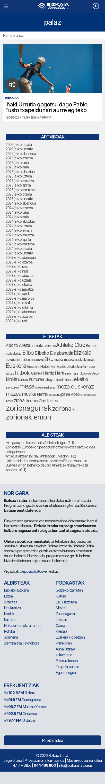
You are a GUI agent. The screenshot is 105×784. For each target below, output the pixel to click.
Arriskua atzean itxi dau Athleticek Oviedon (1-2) (41, 456)
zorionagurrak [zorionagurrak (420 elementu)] (28, 408)
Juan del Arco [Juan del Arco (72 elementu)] (89, 373)
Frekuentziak (21, 685)
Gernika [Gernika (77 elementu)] (36, 373)
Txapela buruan (67, 666)
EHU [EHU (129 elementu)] (49, 359)
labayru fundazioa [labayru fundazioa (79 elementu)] (58, 380)
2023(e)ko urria (17, 266)
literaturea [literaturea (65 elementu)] (12, 387)
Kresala (61, 631)
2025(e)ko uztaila (19, 176)
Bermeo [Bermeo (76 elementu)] (91, 346)
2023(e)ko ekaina (19, 284)
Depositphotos (31, 571)
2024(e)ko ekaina (19, 230)
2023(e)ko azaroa (19, 262)
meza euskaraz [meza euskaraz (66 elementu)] (45, 387)
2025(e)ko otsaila (19, 194)
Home (7, 35)
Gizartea (10, 602)
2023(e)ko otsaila (18, 302)
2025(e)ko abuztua (20, 171)
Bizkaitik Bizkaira (16, 590)
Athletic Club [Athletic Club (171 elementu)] (70, 345)
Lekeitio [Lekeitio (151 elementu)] (79, 379)
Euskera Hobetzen (70, 637)
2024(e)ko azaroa (19, 208)
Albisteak (17, 583)
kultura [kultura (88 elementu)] (23, 379)
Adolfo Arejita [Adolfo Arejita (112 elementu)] (18, 345)
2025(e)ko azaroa (19, 158)
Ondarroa (20, 713)
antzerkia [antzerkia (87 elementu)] (37, 345)
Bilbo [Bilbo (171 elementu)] (28, 353)
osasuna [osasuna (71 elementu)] (54, 395)
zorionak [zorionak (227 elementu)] (63, 408)
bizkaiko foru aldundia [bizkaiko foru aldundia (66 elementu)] (19, 360)
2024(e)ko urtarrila (19, 253)
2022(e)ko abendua (21, 311)
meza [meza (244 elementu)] (26, 386)
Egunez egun (66, 672)
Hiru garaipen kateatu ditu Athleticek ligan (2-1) (40, 442)
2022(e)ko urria (17, 321)
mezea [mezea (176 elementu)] (13, 393)
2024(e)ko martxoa (20, 244)
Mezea (61, 607)
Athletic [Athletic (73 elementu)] (50, 346)
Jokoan (61, 619)
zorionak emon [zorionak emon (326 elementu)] (28, 417)
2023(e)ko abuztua (20, 275)
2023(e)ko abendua (21, 257)
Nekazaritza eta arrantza (22, 625)
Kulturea (10, 619)
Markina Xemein (25, 706)
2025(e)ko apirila (18, 185)
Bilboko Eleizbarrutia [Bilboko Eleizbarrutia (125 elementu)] (53, 353)
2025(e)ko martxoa (20, 190)
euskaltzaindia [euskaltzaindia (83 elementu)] (85, 359)
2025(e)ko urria (17, 162)
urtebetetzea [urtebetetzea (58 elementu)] (87, 395)
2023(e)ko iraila (17, 271)
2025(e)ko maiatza (20, 180)
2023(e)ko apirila (18, 293)
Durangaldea (22, 699)
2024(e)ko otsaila (19, 248)
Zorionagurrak (66, 613)
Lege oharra (12, 760)
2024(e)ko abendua (21, 203)
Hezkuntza (12, 607)
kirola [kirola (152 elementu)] (11, 379)
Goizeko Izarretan (69, 590)
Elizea (8, 596)
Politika (9, 631)
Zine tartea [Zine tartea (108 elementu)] (48, 400)
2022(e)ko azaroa (19, 316)
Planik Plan (64, 643)
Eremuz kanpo (67, 660)
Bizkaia (19, 692)
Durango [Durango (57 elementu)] (38, 360)
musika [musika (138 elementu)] (29, 394)
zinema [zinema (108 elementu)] (31, 400)
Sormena (11, 637)
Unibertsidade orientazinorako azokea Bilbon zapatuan (46, 461)
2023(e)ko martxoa (20, 298)
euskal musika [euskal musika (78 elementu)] (64, 360)
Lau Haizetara (66, 602)
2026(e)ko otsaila (19, 144)
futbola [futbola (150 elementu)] (22, 373)
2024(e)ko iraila (17, 217)
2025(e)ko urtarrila (19, 199)
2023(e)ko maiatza (19, 289)
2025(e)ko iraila (17, 167)
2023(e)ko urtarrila (19, 307)
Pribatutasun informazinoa (44, 760)
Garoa (60, 625)
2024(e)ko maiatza (20, 235)
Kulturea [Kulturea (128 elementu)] (36, 379)
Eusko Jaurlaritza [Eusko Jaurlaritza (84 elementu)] (69, 366)
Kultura (61, 596)
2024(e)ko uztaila (19, 226)
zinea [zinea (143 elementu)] (19, 400)
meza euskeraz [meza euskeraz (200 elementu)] (75, 386)
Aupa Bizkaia (65, 649)
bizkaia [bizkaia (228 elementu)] (82, 352)
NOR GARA (16, 493)
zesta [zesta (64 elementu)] (9, 401)
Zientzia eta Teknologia (21, 643)
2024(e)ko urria (17, 212)
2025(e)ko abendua (21, 153)
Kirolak (9, 613)
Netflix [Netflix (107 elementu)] (42, 394)
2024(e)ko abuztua (20, 221)
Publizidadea (52, 740)
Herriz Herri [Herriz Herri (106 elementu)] (53, 373)
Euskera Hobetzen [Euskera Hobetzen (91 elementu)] (41, 366)
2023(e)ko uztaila (18, 280)
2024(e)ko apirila (18, 239)
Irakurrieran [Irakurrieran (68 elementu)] (72, 373)
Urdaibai (19, 720)
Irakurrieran (64, 654)
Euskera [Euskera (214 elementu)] (16, 365)
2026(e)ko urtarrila (19, 149)
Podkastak (70, 583)
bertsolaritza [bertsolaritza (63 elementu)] (13, 353)
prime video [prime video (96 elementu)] (70, 394)
